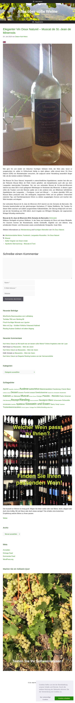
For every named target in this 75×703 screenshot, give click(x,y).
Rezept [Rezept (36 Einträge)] (15, 400)
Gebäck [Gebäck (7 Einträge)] (32, 392)
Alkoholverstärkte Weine (13, 235)
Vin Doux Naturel (58, 230)
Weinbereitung (26, 230)
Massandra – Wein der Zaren (23, 347)
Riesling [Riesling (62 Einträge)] (24, 399)
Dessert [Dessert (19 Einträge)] (14, 392)
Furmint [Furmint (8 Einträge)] (26, 392)
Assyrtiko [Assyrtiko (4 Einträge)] (11, 389)
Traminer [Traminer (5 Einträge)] (62, 404)
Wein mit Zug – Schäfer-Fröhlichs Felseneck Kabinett (21, 325)
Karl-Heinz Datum (9, 344)
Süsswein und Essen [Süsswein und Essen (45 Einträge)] (37, 403)
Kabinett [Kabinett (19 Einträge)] (7, 396)
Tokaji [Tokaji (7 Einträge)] (57, 404)
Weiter (5, 518)
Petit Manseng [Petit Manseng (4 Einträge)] (7, 400)
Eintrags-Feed (8, 553)
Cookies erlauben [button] (64, 698)
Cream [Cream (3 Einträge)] (8, 392)
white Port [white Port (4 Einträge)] (49, 407)
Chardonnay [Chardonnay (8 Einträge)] (56, 389)
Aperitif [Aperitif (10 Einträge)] (5, 389)
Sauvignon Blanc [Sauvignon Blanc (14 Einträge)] (46, 400)
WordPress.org (8, 559)
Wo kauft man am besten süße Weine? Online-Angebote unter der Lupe (42, 344)
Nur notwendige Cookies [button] (45, 698)
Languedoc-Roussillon (38, 235)
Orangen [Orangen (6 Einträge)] (39, 396)
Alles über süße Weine (37, 11)
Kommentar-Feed (9, 556)
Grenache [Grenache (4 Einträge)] (56, 392)
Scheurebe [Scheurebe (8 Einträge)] (66, 400)
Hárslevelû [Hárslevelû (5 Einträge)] (63, 392)
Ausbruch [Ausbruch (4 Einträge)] (16, 389)
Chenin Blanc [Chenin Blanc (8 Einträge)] (66, 389)
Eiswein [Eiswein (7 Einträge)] (21, 392)
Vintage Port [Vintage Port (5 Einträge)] (33, 407)
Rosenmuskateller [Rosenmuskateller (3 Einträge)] (34, 400)
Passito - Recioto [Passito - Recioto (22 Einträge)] (51, 396)
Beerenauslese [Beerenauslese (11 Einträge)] (46, 389)
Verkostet (53, 218)
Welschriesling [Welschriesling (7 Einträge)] (42, 407)
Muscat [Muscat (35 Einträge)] (25, 395)
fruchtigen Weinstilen (41, 230)
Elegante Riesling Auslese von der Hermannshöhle (35, 356)
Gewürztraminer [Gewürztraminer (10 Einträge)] (41, 392)
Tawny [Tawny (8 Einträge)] (52, 404)
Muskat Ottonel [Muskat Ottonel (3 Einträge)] (32, 396)
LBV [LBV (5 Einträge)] (12, 396)
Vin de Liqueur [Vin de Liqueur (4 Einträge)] (25, 407)
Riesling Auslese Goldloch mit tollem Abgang (18, 328)
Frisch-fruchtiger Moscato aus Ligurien (16, 322)
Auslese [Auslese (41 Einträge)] (24, 388)
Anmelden (6, 550)
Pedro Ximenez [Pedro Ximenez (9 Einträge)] (65, 396)
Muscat (7, 238)
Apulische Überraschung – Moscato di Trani (20, 244)
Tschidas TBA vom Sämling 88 (13, 319)
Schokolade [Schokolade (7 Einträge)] (7, 404)
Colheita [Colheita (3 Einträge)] (5, 392)
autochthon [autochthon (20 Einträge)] (34, 389)
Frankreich (26, 235)
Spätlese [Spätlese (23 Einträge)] (20, 404)
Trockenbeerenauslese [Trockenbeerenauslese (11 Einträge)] (12, 407)
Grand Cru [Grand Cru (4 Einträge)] (51, 392)
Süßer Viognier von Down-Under (16, 241)
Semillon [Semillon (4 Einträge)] (13, 404)
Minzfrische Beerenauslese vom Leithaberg (18, 316)
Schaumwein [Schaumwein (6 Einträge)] (58, 400)
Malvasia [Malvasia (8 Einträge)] (17, 396)
